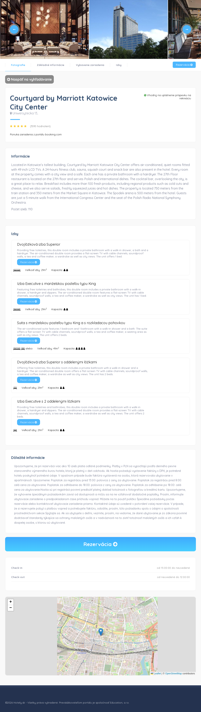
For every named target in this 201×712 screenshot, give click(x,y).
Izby (119, 65)
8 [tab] (108, 49)
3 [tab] (92, 49)
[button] (100, 632)
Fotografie (18, 65)
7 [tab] (104, 49)
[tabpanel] (44, 29)
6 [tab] (101, 49)
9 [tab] (111, 49)
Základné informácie (50, 65)
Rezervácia (184, 64)
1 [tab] (86, 49)
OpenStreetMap (173, 673)
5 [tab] (98, 49)
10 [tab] (114, 49)
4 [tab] (95, 49)
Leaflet (156, 673)
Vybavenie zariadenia (90, 65)
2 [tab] (89, 49)
